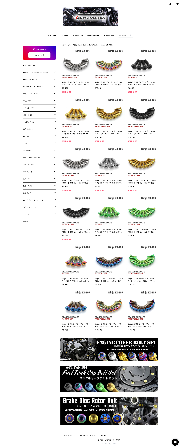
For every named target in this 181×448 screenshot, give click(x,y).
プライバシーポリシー (69, 435)
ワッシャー (27, 150)
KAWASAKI (93, 45)
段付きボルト (28, 129)
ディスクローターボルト (32, 158)
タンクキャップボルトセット (33, 87)
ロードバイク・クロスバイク (33, 200)
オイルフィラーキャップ (31, 94)
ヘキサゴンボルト (29, 108)
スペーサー (27, 179)
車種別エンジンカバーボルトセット (36, 72)
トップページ (53, 35)
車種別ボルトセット (80, 45)
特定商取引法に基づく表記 (88, 435)
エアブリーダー (28, 172)
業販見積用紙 (109, 35)
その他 (25, 221)
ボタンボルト (28, 115)
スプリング (27, 193)
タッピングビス (28, 122)
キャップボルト (28, 101)
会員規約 (104, 435)
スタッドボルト (28, 186)
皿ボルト (26, 136)
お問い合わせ (78, 35)
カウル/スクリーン (29, 207)
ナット (25, 143)
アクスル (26, 214)
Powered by (109, 444)
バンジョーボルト (29, 165)
